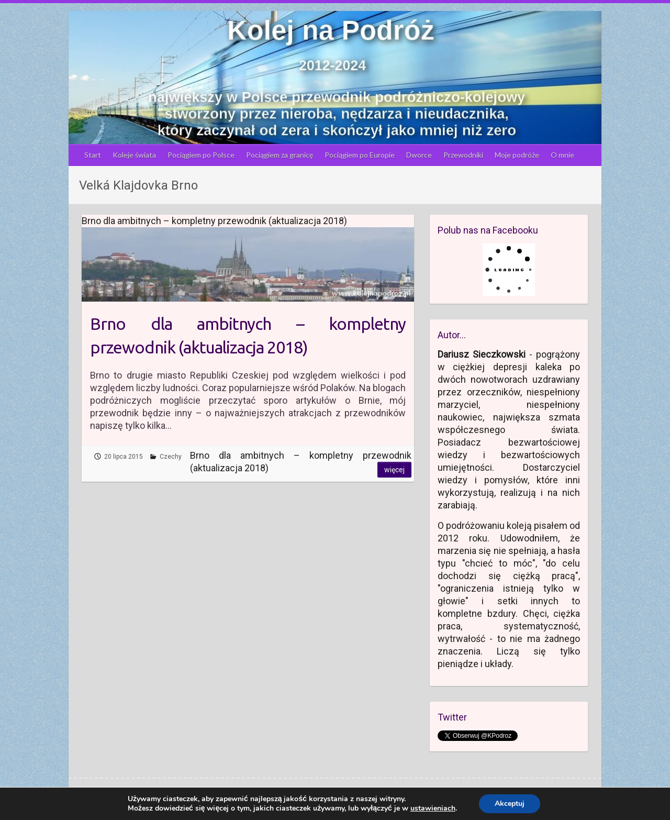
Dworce (419, 154)
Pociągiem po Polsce (201, 154)
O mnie (562, 154)
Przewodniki (463, 154)
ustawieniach (432, 808)
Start (92, 154)
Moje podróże (517, 154)
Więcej (394, 470)
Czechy (171, 456)
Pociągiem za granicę (279, 154)
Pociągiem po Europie (360, 154)
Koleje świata (134, 154)
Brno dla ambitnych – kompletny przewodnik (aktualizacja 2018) (248, 335)
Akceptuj (509, 803)
